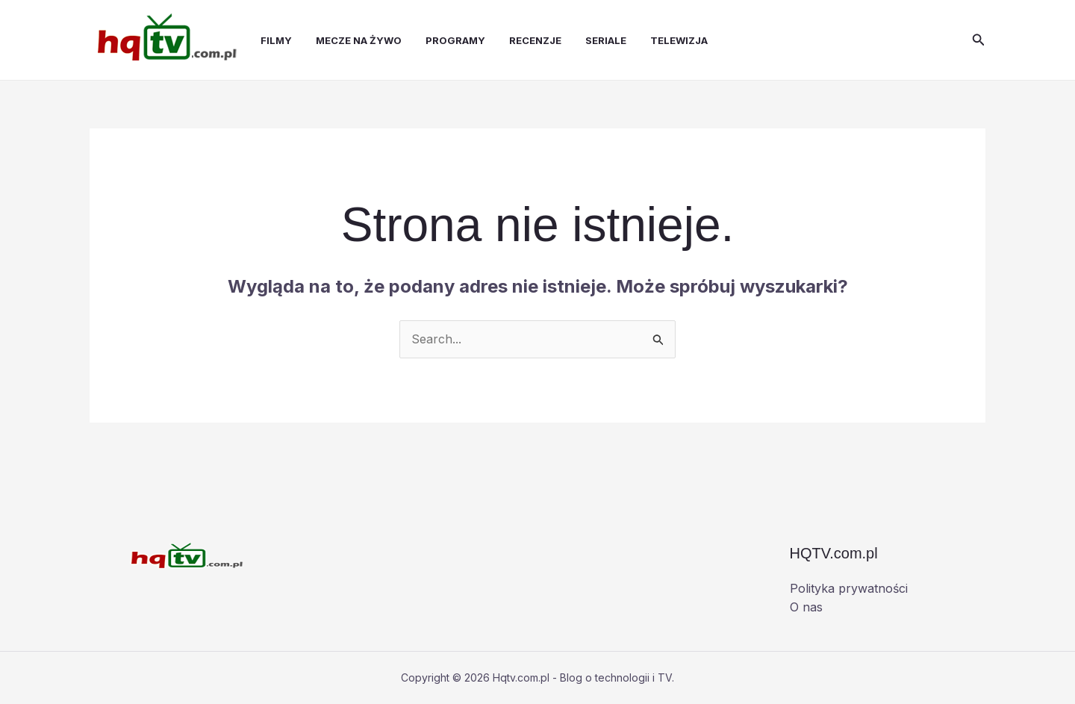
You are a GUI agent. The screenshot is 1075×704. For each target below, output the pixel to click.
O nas (806, 606)
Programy (455, 40)
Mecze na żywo (359, 40)
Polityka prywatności (849, 588)
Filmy (276, 40)
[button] (978, 40)
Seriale (605, 40)
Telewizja (679, 40)
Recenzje (535, 40)
